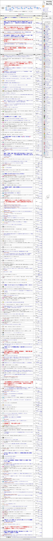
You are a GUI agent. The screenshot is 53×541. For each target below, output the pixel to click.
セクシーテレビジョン (47, 144)
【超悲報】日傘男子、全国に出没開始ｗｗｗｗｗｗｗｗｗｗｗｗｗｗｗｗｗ (18, 188)
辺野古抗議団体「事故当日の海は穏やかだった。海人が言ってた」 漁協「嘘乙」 (16, 124)
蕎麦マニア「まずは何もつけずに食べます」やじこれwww (12, 165)
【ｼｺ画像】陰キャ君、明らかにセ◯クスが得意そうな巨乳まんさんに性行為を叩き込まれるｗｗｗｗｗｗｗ (18, 499)
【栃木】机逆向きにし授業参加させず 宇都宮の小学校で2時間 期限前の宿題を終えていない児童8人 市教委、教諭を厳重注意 (18, 265)
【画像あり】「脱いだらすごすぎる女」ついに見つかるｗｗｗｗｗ (16, 481)
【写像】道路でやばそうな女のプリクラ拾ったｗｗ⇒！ (12, 379)
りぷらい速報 (40, 183)
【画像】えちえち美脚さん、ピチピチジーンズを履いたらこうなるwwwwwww (15, 372)
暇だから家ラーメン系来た (8, 271)
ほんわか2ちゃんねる (47, 105)
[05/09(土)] (31, 537)
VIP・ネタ (19, 7)
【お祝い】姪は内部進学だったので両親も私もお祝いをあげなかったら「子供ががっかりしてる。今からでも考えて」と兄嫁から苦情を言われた (18, 126)
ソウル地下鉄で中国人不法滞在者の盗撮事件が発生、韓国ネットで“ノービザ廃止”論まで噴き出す (18, 114)
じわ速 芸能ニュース (48, 33)
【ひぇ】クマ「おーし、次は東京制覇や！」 (10, 395)
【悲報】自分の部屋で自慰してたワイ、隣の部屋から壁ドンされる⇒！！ (14, 146)
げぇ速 (45, 124)
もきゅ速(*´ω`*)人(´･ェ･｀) (48, 136)
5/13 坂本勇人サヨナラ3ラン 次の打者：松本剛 (11, 439)
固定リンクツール (45, 10)
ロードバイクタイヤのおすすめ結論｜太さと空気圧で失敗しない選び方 (14, 334)
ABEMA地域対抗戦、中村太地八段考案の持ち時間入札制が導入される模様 (15, 338)
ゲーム (12, 8)
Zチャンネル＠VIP (39, 218)
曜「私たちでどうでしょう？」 (8, 437)
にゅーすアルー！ (39, 316)
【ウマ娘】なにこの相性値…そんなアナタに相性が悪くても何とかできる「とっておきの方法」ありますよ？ (18, 501)
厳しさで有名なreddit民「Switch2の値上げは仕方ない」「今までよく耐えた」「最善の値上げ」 (17, 78)
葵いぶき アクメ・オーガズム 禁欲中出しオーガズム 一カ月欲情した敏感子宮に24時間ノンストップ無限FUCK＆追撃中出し (18, 312)
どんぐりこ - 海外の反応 (48, 42)
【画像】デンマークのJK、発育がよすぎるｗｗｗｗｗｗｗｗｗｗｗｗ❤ (15, 205)
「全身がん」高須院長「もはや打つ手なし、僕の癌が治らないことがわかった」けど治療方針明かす (18, 140)
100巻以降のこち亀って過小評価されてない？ (12, 82)
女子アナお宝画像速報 (48, 38)
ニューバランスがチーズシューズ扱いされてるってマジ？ (12, 171)
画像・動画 (39, 8)
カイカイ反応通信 (47, 29)
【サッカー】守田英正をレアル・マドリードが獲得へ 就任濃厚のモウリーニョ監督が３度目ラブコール (18, 398)
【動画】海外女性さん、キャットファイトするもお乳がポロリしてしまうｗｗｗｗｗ (18, 493)
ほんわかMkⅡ (40, 269)
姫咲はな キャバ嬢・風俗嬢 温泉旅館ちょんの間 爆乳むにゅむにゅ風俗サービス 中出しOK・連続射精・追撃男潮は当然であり (18, 181)
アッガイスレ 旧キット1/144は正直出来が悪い (10, 402)
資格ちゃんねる (40, 409)
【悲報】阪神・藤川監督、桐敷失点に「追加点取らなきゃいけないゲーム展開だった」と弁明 (17, 330)
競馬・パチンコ (34, 8)
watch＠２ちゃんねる (39, 220)
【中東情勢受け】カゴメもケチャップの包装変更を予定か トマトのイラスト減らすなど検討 (18, 433)
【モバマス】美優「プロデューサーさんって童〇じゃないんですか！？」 (14, 336)
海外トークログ (47, 52)
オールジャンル (9, 7)
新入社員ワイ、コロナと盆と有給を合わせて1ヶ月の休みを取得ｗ (13, 393)
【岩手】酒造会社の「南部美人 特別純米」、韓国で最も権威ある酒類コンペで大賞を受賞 (18, 352)
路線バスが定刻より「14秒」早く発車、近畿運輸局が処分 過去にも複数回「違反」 (16, 266)
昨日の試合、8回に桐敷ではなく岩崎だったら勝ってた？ (12, 524)
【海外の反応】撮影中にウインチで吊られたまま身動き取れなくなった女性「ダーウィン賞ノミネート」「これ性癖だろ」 (18, 195)
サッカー (28, 7)
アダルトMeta (40, 128)
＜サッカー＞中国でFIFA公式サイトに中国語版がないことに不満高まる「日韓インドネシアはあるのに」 (18, 527)
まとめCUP (40, 185)
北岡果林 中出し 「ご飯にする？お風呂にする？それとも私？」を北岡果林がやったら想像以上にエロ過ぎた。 (18, 469)
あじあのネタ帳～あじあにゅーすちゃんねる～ (39, 33)
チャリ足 (41, 508)
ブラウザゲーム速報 (47, 148)
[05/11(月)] (24, 537)
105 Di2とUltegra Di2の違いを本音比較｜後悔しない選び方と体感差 (13, 142)
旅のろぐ (46, 127)
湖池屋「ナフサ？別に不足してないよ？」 (11, 295)
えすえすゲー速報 (39, 438)
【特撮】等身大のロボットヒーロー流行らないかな (11, 256)
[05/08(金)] (34, 537)
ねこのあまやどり (47, 152)
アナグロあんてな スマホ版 (47, 11)
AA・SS (26, 8)
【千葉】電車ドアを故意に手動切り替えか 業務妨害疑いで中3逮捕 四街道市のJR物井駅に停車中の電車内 (18, 430)
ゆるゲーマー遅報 (39, 89)
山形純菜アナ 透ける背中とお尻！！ (13, 423)
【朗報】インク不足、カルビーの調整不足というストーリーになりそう (14, 217)
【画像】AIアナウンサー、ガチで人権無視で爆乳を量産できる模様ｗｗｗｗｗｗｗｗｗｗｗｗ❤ (18, 375)
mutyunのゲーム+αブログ (47, 99)
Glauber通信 (40, 76)
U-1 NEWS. (40, 64)
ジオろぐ (46, 156)
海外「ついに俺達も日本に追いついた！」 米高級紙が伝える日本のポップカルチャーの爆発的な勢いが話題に (18, 28)
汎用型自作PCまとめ (39, 405)
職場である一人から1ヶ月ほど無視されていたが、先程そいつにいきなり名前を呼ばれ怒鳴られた (18, 211)
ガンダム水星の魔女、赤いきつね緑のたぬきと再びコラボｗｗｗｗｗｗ (15, 509)
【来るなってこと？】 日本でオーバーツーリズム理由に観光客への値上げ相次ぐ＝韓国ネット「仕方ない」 (18, 243)
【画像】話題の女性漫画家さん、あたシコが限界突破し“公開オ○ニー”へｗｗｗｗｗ (18, 44)
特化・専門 (14, 7)
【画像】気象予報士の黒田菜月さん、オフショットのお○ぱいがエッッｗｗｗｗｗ (18, 209)
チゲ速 (45, 114)
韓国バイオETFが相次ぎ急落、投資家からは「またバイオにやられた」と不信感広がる (16, 450)
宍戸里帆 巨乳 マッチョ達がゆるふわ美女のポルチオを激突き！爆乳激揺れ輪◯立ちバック (17, 128)
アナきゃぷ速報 (47, 28)
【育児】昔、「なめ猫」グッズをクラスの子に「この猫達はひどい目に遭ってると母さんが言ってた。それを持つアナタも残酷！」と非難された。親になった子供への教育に (18, 298)
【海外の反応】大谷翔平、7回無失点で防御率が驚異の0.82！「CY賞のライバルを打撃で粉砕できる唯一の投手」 (18, 59)
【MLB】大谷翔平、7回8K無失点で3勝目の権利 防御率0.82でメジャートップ (15, 435)
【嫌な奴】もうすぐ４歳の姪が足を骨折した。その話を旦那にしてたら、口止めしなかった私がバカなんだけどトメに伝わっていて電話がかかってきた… (18, 360)
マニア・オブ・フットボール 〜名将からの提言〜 (39, 59)
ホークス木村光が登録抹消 (8, 167)
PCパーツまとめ (40, 407)
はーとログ (46, 149)
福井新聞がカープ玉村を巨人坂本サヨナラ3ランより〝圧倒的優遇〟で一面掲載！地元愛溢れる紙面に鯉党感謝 (18, 72)
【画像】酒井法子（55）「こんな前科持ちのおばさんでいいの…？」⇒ (14, 322)
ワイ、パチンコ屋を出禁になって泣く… (10, 503)
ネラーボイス (40, 87)
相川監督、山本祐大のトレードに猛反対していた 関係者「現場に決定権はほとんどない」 (18, 473)
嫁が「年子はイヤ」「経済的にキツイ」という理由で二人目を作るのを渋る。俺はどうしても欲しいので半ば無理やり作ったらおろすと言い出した (18, 426)
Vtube (20, 8)
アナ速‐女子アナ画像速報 (48, 87)
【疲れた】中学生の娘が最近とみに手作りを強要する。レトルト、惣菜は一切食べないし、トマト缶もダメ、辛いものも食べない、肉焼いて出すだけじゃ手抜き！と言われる (18, 310)
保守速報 (41, 36)
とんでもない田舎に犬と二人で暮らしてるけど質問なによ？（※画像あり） (16, 221)
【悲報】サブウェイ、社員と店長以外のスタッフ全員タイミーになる (14, 293)
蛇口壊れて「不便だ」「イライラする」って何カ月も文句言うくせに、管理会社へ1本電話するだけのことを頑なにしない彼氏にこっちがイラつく (18, 535)
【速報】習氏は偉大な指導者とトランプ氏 (10, 109)
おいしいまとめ (40, 165)
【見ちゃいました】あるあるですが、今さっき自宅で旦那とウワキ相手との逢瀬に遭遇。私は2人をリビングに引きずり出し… (18, 144)
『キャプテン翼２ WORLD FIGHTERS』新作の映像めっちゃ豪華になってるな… (15, 118)
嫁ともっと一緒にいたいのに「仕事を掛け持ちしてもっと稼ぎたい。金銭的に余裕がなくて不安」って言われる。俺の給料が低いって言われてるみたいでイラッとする (18, 91)
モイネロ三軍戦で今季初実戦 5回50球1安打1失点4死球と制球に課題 (14, 302)
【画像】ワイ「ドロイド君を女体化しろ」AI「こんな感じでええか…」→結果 (18, 76)
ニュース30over (46, 100)
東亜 (36, 7)
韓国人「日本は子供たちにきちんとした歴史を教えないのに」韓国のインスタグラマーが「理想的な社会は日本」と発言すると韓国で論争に (18, 101)
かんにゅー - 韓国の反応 (48, 53)
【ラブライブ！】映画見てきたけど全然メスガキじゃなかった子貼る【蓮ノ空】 (15, 282)
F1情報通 (46, 43)
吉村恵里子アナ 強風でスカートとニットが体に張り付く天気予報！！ (18, 40)
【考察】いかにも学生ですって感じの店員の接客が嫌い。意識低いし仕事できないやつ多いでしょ (18, 122)
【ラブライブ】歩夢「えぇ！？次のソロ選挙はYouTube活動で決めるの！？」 (15, 239)
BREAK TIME (46, 128)
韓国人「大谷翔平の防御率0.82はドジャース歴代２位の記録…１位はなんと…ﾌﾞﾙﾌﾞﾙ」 (16, 489)
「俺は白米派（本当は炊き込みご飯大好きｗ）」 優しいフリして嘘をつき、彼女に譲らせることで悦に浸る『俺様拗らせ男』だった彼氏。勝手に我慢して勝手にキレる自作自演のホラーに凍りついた (18, 371)
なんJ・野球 (24, 7)
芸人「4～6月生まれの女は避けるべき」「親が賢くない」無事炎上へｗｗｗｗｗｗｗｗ (16, 304)
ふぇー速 (41, 74)
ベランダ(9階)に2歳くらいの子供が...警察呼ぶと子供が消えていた (13, 342)
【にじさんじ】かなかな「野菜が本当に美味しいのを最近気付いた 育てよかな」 (16, 413)
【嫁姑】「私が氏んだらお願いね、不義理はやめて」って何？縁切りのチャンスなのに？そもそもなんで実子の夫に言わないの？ (18, 320)
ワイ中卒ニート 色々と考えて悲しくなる (10, 74)
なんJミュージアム (39, 148)
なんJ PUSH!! (46, 92)
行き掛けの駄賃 (40, 263)
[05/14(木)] (13, 537)
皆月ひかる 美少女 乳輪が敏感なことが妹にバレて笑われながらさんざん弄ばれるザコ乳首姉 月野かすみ (18, 369)
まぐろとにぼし (46, 153)
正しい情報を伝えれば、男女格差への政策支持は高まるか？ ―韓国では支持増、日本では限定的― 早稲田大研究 (18, 442)
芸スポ (39, 7)
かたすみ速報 (40, 243)
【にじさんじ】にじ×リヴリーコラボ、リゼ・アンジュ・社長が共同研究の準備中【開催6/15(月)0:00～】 (18, 95)
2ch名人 (41, 338)
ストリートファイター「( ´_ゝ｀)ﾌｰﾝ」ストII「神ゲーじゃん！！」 (14, 332)
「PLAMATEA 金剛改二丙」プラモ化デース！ (10, 274)
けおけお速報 (40, 456)
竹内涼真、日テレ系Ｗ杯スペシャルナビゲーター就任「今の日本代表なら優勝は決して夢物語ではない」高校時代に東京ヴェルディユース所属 (18, 111)
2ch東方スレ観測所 (39, 245)
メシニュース (40, 329)
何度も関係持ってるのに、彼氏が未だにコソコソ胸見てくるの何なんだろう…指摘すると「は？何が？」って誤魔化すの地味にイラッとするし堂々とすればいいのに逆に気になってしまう (18, 56)
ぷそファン (46, 72)
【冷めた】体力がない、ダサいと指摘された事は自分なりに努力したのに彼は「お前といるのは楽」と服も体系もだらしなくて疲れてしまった (18, 467)
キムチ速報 (40, 49)
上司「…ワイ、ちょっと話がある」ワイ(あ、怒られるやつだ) (13, 213)
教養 (29, 8)
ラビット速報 (40, 514)
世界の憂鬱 (46, 34)
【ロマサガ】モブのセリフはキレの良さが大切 (10, 355)
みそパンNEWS (40, 109)
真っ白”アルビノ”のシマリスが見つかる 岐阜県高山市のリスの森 (16, 251)
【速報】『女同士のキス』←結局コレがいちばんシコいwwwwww (13, 134)
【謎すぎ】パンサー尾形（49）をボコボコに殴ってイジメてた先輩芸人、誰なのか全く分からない (18, 520)
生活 (23, 8)
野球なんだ (40, 289)
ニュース (32, 7)
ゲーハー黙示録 (47, 84)
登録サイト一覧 (45, 9)
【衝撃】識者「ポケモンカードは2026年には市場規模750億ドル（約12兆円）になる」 (17, 120)
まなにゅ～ (40, 371)
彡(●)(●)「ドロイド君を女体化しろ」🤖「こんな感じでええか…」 (16, 420)
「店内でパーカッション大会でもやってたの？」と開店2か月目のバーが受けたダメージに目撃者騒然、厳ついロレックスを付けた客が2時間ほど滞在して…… (18, 64)
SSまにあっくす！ (39, 239)
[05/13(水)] (17, 537)
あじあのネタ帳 (47, 39)
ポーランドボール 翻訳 (47, 132)
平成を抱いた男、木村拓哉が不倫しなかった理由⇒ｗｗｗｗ (12, 487)
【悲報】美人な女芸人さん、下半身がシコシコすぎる (11, 479)
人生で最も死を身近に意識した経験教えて (10, 456)
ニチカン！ (40, 97)
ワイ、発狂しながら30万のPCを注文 (9, 80)
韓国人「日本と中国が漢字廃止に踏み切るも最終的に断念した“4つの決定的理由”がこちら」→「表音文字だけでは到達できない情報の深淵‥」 (18, 23)
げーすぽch (46, 119)
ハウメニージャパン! (39, 300)
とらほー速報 (40, 241)
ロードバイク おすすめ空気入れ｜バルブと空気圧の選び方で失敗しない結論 (15, 508)
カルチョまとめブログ (39, 291)
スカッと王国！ (40, 56)
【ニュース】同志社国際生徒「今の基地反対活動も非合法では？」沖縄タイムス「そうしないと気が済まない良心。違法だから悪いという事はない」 (18, 388)
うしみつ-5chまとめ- (39, 198)
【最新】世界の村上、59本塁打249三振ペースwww (11, 391)
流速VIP (41, 222)
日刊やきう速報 (40, 107)
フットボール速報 (47, 73)
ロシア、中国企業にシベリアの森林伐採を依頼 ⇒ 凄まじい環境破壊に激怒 (17, 32)
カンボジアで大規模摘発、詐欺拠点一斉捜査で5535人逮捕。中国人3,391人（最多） (17, 461)
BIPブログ (40, 191)
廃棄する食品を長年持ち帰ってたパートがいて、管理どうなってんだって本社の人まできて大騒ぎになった (18, 496)
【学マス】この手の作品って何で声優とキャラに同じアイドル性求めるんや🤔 (15, 279)
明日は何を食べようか (39, 99)
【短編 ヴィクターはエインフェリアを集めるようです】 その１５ (18, 284)
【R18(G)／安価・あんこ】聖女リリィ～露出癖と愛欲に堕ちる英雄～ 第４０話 (18, 453)
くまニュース (40, 105)
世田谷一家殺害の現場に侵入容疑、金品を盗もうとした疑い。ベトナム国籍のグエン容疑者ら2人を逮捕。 (18, 532)
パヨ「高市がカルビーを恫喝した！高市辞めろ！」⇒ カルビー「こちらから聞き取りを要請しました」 (18, 68)
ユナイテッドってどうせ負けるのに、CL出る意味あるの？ (12, 517)
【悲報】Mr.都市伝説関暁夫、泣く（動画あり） (12, 192)
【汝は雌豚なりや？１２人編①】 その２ (12, 116)
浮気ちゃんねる (40, 170)
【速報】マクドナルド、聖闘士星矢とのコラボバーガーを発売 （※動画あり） (15, 366)
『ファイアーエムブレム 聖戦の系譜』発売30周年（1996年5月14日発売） (15, 443)
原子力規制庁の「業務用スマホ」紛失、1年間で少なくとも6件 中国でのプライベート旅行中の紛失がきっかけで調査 (18, 36)
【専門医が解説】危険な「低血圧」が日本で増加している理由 (13, 470)
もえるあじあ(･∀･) (47, 59)
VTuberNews (40, 95)
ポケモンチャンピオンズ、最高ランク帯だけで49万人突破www (13, 224)
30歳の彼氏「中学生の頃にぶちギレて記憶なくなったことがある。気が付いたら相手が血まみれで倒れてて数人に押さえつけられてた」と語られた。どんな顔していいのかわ (18, 176)
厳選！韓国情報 (47, 46)
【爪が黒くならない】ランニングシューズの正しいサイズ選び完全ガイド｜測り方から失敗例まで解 (18, 483)
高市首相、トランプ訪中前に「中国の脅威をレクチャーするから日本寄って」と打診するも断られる (18, 485)
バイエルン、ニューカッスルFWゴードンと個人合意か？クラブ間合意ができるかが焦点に (18, 291)
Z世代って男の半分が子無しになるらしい (10, 226)
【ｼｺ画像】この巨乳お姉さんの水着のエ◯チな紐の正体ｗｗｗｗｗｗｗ (14, 326)
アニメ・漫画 (16, 8)
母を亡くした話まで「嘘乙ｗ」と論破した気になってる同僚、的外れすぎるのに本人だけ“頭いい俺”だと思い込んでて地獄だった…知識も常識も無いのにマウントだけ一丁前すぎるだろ (18, 357)
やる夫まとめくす (39, 285)
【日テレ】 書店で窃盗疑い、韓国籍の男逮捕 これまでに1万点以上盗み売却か (18, 48)
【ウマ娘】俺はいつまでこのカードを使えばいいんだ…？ (12, 231)
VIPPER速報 (40, 188)
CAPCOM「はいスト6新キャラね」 (9, 458)
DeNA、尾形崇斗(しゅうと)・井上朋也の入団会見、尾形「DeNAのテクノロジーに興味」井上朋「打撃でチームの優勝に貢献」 (18, 464)
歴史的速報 (46, 93)
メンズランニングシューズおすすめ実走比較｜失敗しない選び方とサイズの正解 (15, 161)
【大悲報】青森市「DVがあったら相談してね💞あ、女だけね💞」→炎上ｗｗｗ (18, 137)
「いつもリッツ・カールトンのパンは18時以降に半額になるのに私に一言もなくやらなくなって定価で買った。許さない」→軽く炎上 (18, 104)
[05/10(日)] (27, 537)
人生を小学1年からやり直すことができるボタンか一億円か (12, 324)
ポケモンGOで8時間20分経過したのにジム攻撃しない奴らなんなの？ (14, 260)
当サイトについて (45, 8)
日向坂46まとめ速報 (47, 60)
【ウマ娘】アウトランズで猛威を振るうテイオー (11, 377)
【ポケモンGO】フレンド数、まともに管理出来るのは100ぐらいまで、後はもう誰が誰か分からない (18, 247)
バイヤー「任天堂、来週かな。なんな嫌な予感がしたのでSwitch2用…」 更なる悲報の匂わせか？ (18, 399)
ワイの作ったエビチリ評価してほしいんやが (12, 98)
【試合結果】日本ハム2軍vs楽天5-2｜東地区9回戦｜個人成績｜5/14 (13, 132)
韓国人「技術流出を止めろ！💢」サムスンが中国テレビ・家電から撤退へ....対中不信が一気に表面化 (18, 277)
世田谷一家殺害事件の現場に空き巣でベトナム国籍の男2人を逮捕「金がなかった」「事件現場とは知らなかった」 (18, 234)
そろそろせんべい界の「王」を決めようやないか (11, 107)
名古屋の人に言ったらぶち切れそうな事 (9, 249)
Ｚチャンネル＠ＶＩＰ (47, 113)
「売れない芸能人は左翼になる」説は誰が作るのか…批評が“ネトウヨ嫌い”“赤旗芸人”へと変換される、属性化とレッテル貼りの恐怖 (18, 220)
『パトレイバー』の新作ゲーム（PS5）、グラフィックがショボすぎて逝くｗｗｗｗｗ (18, 477)
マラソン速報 (40, 161)
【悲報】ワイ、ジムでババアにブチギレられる (12, 87)
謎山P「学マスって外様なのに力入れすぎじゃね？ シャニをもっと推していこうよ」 (16, 411)
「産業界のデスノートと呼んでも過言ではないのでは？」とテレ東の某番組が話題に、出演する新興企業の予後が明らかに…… (18, 202)
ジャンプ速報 (46, 133)
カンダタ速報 (40, 287)
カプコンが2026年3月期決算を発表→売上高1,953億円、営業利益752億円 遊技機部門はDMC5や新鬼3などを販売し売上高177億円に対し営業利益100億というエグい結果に (17, 254)
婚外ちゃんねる (40, 122)
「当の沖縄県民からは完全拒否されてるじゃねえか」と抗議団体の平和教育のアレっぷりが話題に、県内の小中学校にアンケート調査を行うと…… (18, 383)
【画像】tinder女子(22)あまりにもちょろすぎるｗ (14, 173)
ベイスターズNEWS (47, 88)
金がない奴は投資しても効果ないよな (9, 408)
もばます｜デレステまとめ (48, 110)
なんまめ (41, 93)
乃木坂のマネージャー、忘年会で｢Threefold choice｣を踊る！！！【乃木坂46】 (18, 362)
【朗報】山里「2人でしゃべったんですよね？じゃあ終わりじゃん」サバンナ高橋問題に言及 (17, 513)
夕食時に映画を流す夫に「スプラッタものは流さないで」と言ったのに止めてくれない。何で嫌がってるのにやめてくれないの (18, 307)
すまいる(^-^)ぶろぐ (39, 91)
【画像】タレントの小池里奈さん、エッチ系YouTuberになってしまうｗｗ (18, 18)
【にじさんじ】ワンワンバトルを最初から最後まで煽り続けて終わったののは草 (15, 506)
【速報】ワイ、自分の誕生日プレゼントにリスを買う (11, 183)
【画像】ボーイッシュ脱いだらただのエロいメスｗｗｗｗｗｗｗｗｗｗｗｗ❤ (16, 148)
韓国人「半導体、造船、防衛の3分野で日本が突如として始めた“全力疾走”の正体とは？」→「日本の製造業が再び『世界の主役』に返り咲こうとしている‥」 (18, 155)
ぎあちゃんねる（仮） (39, 130)
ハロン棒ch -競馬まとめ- (48, 118)
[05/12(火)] (20, 537)
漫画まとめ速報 (40, 163)
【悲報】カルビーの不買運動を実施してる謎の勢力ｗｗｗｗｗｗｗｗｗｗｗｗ (18, 347)
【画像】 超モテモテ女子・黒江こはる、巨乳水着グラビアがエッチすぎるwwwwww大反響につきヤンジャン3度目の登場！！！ (18, 344)
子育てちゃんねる (39, 496)
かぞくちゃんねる (39, 307)
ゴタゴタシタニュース (39, 124)
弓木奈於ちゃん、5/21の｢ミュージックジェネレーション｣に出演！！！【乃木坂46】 (18, 151)
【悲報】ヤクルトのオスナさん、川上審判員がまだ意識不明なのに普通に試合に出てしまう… (17, 288)
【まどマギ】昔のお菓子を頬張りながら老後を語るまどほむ (12, 428)
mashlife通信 (40, 193)
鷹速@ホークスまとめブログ (48, 137)
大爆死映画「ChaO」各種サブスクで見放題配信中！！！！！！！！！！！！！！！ (12, 418)
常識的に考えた (40, 267)
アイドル (8, 8)
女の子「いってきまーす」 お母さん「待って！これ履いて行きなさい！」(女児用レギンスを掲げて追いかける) (18, 269)
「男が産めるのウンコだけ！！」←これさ (10, 258)
